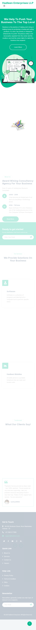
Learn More (18, 47)
